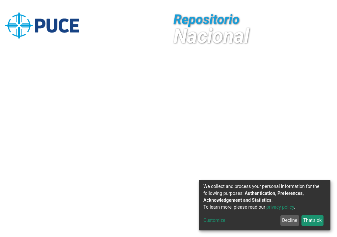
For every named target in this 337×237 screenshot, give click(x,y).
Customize (214, 220)
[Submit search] (283, 6)
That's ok (312, 220)
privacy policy (280, 207)
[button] (273, 6)
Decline (289, 220)
